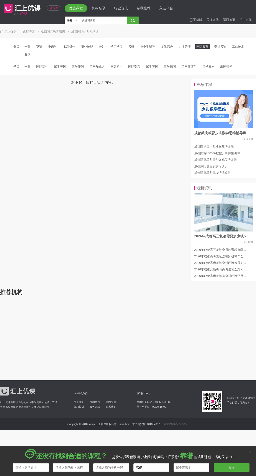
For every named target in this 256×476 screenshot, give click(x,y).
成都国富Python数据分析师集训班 (217, 153)
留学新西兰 (189, 66)
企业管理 (185, 46)
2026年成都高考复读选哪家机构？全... (220, 256)
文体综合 (167, 46)
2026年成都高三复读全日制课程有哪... (220, 249)
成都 (53, 8)
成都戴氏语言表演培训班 (211, 166)
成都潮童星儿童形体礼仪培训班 (215, 159)
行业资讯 (121, 8)
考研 (131, 46)
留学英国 (152, 66)
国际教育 (202, 46)
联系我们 (111, 406)
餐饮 (28, 54)
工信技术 (238, 46)
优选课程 (76, 8)
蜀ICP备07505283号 (175, 424)
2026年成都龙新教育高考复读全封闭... (220, 269)
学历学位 (116, 46)
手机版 (196, 20)
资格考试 (220, 46)
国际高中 (42, 66)
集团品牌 (111, 402)
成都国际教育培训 (53, 31)
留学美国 (60, 66)
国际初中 (116, 66)
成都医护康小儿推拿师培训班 (214, 146)
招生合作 (246, 20)
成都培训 (29, 31)
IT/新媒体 (69, 46)
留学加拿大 (97, 66)
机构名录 (98, 8)
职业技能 (87, 46)
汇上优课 (21, 8)
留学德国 (170, 66)
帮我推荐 (144, 8)
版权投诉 (79, 406)
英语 (39, 46)
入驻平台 (166, 8)
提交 (232, 467)
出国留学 (226, 66)
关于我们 (79, 402)
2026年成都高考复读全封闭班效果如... (220, 263)
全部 (28, 46)
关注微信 (213, 20)
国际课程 (134, 66)
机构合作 (95, 402)
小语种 (52, 46)
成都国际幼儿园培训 (84, 31)
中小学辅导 (147, 46)
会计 (102, 46)
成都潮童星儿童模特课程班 (212, 172)
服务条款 (95, 406)
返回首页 (229, 20)
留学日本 (208, 66)
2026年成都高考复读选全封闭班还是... (220, 276)
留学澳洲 (78, 66)
